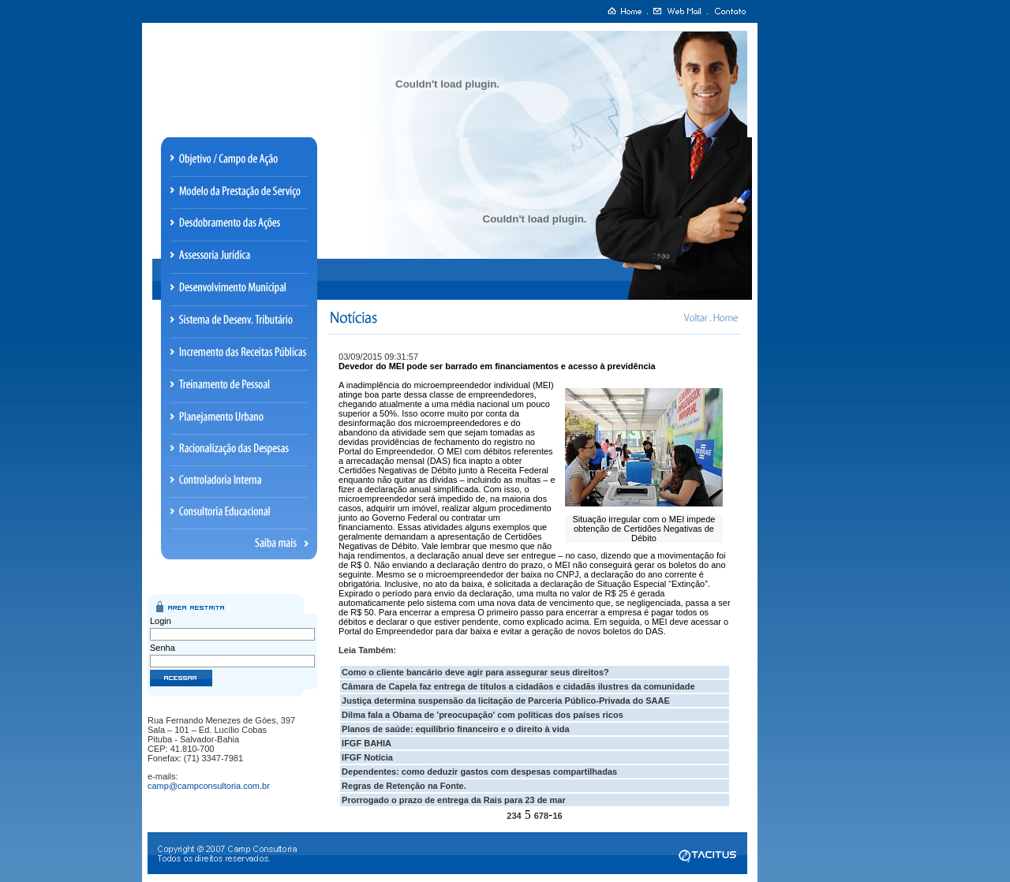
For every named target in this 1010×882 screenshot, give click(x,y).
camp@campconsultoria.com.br (209, 785)
